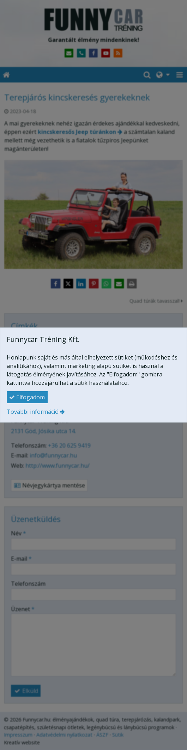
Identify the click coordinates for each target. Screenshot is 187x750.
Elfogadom (27, 397)
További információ (33, 412)
